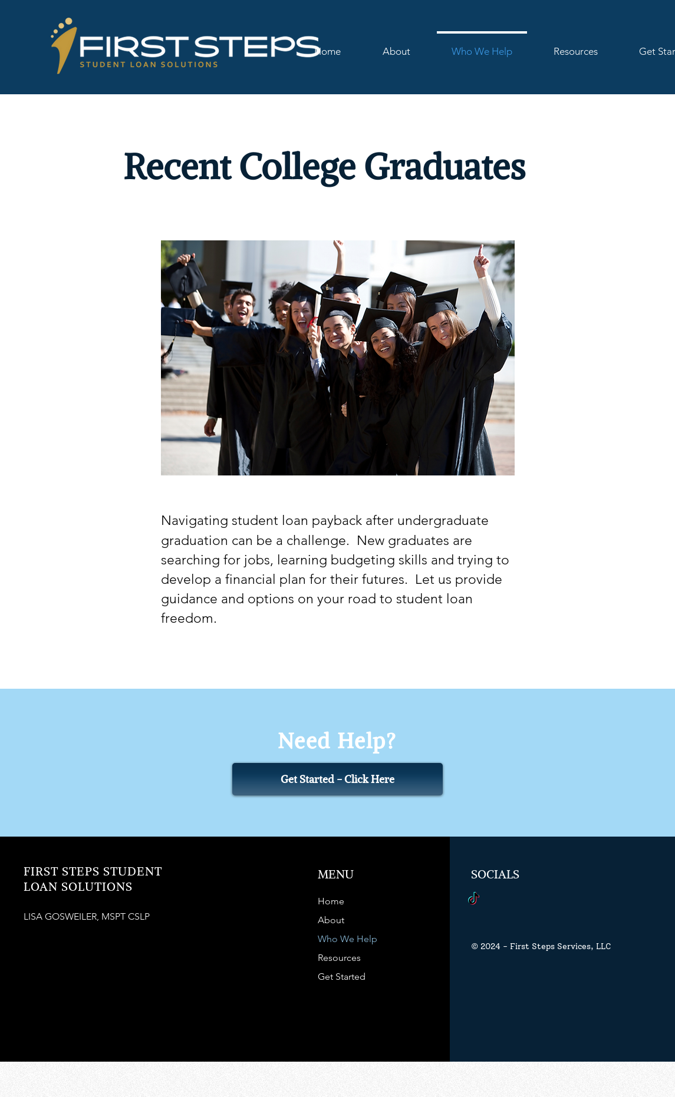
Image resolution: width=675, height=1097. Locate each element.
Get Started (342, 976)
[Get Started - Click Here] (337, 779)
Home (331, 901)
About (331, 920)
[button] (575, 46)
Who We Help (347, 938)
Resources (339, 957)
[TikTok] (473, 899)
